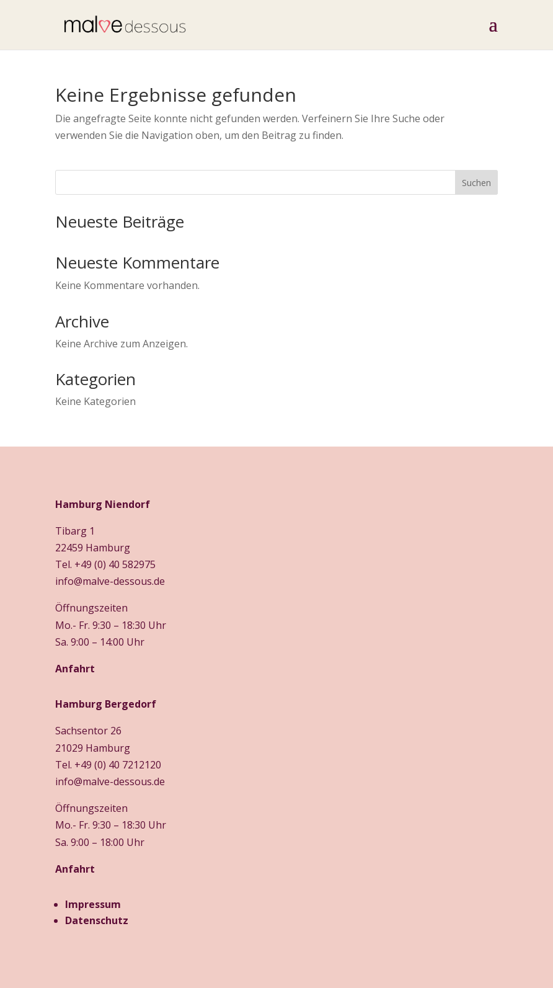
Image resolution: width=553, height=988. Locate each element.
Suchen (476, 183)
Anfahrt (75, 668)
